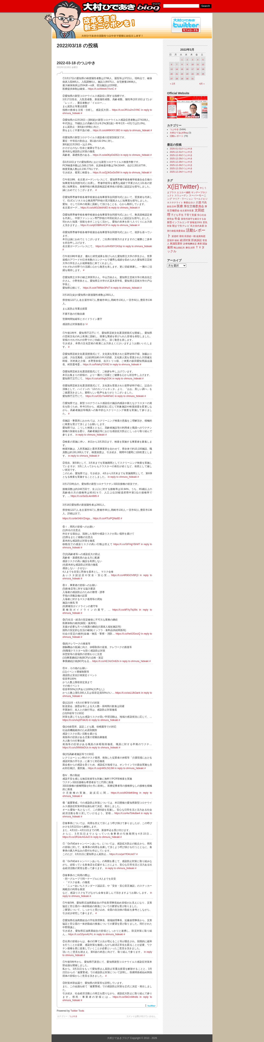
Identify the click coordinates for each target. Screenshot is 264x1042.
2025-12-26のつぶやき (181, 165)
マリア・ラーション (183, 199)
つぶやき (73, 1016)
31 (192, 79)
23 (187, 74)
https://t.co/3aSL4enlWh (84, 496)
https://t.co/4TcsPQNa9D (106, 518)
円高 (204, 202)
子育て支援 (190, 214)
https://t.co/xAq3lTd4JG (75, 720)
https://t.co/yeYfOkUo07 (122, 854)
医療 (180, 206)
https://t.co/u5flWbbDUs (75, 747)
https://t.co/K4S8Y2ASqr (108, 246)
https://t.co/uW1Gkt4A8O (94, 207)
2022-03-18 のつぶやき (76, 63)
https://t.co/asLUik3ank (127, 692)
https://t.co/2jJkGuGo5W (106, 172)
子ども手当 (177, 214)
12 (203, 64)
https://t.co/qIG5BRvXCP (94, 225)
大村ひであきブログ (121, 7)
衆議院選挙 (176, 243)
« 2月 (172, 83)
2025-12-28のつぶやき (181, 162)
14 (177, 69)
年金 (177, 218)
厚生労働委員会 (194, 206)
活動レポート (176, 136)
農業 (199, 243)
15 (182, 69)
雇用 (170, 247)
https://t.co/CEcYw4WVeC (99, 396)
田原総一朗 (190, 236)
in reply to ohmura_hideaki (135, 130)
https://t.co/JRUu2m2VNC (126, 109)
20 (172, 74)
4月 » (202, 83)
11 (198, 64)
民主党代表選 (197, 226)
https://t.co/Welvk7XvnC (101, 88)
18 (198, 69)
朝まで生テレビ (181, 225)
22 (182, 74)
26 (203, 74)
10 (192, 64)
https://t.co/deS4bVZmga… (77, 518)
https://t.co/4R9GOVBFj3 (124, 575)
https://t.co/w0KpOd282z (106, 155)
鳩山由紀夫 (179, 247)
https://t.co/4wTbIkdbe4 (127, 813)
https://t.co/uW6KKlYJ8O (106, 130)
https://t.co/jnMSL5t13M (101, 768)
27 (172, 79)
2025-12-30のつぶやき (181, 155)
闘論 (205, 243)
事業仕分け (189, 202)
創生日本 (171, 206)
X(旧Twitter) (183, 186)
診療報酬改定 (190, 243)
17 (192, 69)
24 (192, 74)
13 (172, 69)
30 (187, 79)
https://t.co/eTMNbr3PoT (96, 287)
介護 (198, 202)
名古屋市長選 (187, 210)
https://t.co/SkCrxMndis (125, 997)
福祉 (176, 240)
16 (187, 69)
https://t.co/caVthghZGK (98, 378)
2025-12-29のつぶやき (181, 158)
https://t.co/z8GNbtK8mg (124, 792)
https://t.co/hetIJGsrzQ (128, 633)
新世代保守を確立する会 (193, 219)
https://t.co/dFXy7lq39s (125, 609)
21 (177, 74)
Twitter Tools (77, 1010)
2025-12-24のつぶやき (181, 171)
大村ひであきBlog (179, 132)
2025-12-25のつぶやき (181, 168)
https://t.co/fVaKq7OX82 (96, 364)
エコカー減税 (183, 192)
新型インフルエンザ (178, 222)
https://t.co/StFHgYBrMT (126, 544)
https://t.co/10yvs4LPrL (80, 934)
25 (198, 74)
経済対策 (185, 240)
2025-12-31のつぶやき (181, 152)
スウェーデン (181, 195)
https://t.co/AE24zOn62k (105, 661)
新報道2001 (196, 222)
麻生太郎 (190, 247)
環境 (181, 236)
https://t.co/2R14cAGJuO (76, 837)
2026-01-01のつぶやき (181, 148)
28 (177, 79)
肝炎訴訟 (196, 240)
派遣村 (175, 236)
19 (203, 69)
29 (182, 79)
